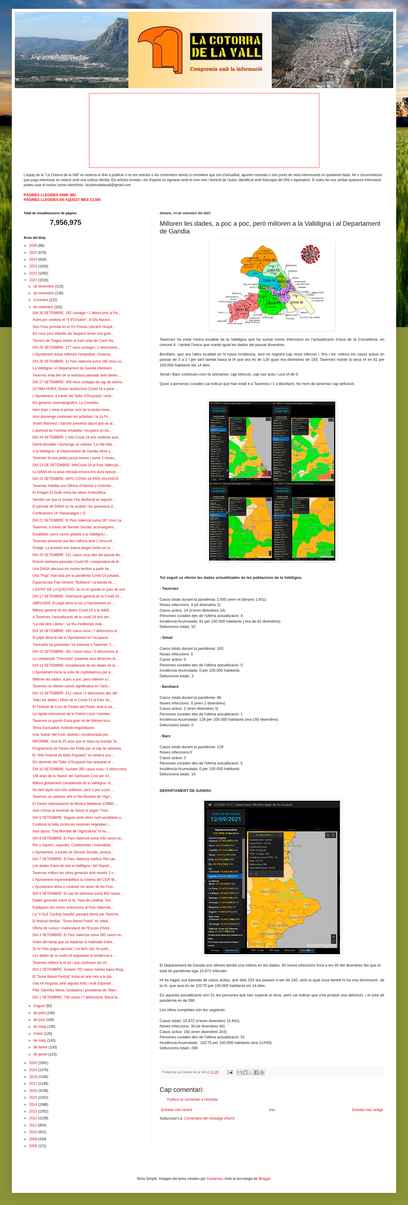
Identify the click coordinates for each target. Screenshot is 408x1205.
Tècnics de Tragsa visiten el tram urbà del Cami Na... (74, 341)
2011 (33, 1125)
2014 (33, 1104)
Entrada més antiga (367, 1110)
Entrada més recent (176, 1110)
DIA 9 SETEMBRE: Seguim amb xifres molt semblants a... (78, 818)
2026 (33, 245)
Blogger (265, 1179)
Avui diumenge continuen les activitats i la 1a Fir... (72, 417)
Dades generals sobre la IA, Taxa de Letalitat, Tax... (73, 900)
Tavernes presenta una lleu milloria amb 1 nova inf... (73, 541)
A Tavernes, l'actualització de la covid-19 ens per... (72, 617)
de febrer (40, 1047)
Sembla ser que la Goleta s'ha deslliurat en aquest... (74, 500)
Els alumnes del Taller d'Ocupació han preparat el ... (73, 762)
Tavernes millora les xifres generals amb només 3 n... (74, 873)
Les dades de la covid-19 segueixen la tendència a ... (74, 956)
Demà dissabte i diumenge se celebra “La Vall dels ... (74, 444)
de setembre (43, 307)
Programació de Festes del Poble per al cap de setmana (77, 748)
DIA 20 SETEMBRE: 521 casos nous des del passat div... (78, 555)
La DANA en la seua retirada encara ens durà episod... (76, 472)
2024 (33, 259)
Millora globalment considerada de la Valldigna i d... (73, 783)
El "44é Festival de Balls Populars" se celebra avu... (73, 755)
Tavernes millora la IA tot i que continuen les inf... (71, 963)
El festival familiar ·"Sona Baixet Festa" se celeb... (72, 921)
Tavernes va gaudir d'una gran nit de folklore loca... (73, 721)
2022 (33, 273)
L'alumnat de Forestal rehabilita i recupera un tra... (72, 430)
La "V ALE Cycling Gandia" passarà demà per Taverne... (77, 914)
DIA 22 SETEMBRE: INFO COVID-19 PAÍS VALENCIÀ (76, 479)
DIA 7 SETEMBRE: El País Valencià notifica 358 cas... (75, 859)
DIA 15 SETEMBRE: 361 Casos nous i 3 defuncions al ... (77, 651)
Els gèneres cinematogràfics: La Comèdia (65, 403)
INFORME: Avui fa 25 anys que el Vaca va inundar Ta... (76, 741)
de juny (39, 1020)
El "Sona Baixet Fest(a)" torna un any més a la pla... (73, 977)
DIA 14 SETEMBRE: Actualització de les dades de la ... (76, 665)
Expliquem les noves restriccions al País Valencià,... (73, 907)
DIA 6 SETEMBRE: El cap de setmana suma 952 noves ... (78, 893)
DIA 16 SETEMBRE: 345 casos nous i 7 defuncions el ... (77, 631)
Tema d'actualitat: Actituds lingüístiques (63, 728)
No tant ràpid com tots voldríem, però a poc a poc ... (73, 790)
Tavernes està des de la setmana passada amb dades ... (77, 375)
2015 (33, 1097)
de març (40, 1040)
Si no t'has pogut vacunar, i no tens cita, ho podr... (72, 949)
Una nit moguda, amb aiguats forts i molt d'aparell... (73, 983)
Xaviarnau (215, 1179)
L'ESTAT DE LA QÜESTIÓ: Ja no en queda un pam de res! (79, 589)
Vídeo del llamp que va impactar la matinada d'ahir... (74, 942)
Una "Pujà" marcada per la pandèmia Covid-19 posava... (77, 576)
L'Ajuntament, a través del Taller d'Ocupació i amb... (73, 396)
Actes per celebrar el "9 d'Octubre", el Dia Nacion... (73, 320)
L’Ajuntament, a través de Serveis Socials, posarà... (73, 852)
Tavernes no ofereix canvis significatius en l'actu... (72, 686)
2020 (33, 1063)
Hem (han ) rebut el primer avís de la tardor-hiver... (72, 410)
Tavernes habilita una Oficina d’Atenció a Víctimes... (73, 486)
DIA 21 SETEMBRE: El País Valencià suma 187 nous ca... (78, 520)
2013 (33, 1111)
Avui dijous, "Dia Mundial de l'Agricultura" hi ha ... (71, 831)
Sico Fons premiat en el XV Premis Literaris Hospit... (74, 327)
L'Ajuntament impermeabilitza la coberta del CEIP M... (75, 880)
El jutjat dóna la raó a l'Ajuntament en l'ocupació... (72, 638)
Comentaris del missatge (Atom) (209, 1118)
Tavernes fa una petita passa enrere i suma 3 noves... (75, 458)
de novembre (44, 293)
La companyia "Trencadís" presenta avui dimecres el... (75, 659)
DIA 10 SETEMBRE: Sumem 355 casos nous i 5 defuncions (80, 769)
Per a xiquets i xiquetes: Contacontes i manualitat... (73, 845)
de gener (40, 1054)
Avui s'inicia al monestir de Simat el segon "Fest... (72, 810)
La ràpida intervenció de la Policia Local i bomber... (73, 714)
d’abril (38, 1034)
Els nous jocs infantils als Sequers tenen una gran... (73, 334)
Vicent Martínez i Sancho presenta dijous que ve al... (74, 423)
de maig (40, 1026)
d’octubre (41, 300)
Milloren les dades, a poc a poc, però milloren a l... (72, 679)
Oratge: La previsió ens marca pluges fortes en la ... (73, 548)
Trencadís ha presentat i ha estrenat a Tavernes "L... (74, 645)
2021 (33, 280)
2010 (33, 1132)
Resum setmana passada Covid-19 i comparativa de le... (77, 562)
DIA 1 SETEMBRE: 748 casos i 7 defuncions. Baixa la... (76, 997)
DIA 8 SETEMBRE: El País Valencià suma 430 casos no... (78, 838)
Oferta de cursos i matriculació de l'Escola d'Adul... (72, 928)
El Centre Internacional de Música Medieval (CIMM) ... (75, 804)
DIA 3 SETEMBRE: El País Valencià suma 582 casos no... (78, 935)
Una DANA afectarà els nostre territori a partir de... (72, 569)
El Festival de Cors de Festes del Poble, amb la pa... (74, 707)
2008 (33, 1146)
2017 (33, 1083)
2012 (33, 1118)
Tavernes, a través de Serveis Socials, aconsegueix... (74, 527)
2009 (33, 1139)
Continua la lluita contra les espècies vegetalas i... (72, 824)
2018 (33, 1077)
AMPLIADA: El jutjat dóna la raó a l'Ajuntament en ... (74, 603)
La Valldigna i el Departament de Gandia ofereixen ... (74, 368)
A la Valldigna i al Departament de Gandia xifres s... (73, 451)
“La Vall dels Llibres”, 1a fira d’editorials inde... (69, 624)
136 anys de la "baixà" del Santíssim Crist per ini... (72, 776)
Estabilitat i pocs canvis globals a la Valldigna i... (70, 534)
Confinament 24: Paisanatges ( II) (59, 513)
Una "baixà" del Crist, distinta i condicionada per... (72, 735)
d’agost (39, 1006)
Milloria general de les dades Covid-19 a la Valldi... (72, 610)
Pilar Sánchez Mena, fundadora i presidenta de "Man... (76, 990)
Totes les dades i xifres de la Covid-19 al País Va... (72, 700)
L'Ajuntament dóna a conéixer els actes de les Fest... (74, 887)
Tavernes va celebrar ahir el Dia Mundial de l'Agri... (72, 797)
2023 (33, 266)
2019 (33, 1070)
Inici (272, 1110)
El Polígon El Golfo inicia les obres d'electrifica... (70, 493)
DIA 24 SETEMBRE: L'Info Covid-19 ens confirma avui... (77, 437)
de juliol (39, 1013)
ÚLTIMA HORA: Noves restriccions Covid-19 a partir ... (76, 389)
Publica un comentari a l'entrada (192, 1099)
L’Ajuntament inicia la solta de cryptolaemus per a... (73, 672)
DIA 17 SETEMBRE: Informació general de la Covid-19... (77, 596)
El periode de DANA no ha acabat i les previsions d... (74, 506)
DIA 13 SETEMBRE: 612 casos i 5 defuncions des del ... (77, 693)
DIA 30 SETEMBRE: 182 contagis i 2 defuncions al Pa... (77, 313)
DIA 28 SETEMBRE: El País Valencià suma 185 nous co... (78, 361)
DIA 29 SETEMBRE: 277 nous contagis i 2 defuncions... (76, 347)
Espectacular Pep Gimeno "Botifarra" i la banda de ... (74, 582)
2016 (33, 1091)
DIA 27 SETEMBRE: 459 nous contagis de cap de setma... (79, 382)
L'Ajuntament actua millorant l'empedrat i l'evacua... (73, 354)
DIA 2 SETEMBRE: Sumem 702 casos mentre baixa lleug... (79, 969)
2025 (33, 253)
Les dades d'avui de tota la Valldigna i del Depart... (72, 866)
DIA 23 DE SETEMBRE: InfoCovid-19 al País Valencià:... (77, 465)
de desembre (44, 286)
